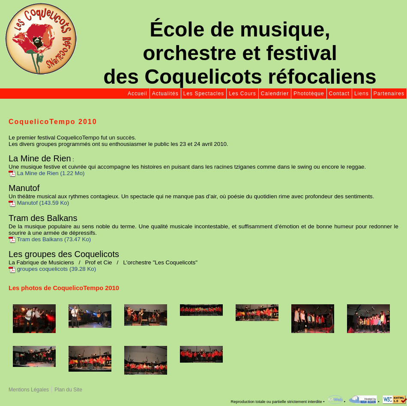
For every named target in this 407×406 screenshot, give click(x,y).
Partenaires (389, 94)
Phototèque (308, 94)
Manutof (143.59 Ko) (39, 203)
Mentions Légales (29, 390)
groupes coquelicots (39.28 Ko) (52, 269)
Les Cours (242, 94)
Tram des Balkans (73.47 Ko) (50, 239)
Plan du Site (68, 390)
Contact (339, 94)
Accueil (137, 94)
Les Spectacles (203, 94)
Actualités (165, 94)
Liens (361, 94)
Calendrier (275, 94)
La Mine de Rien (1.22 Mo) (47, 173)
